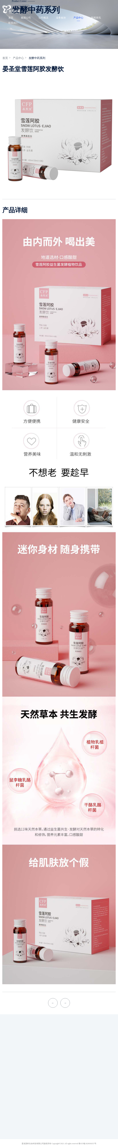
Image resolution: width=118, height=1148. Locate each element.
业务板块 (60, 17)
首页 (9, 17)
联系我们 (12, 23)
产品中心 (77, 17)
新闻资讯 (95, 17)
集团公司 (25, 17)
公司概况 (42, 17)
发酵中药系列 (38, 58)
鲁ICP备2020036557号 (87, 1143)
